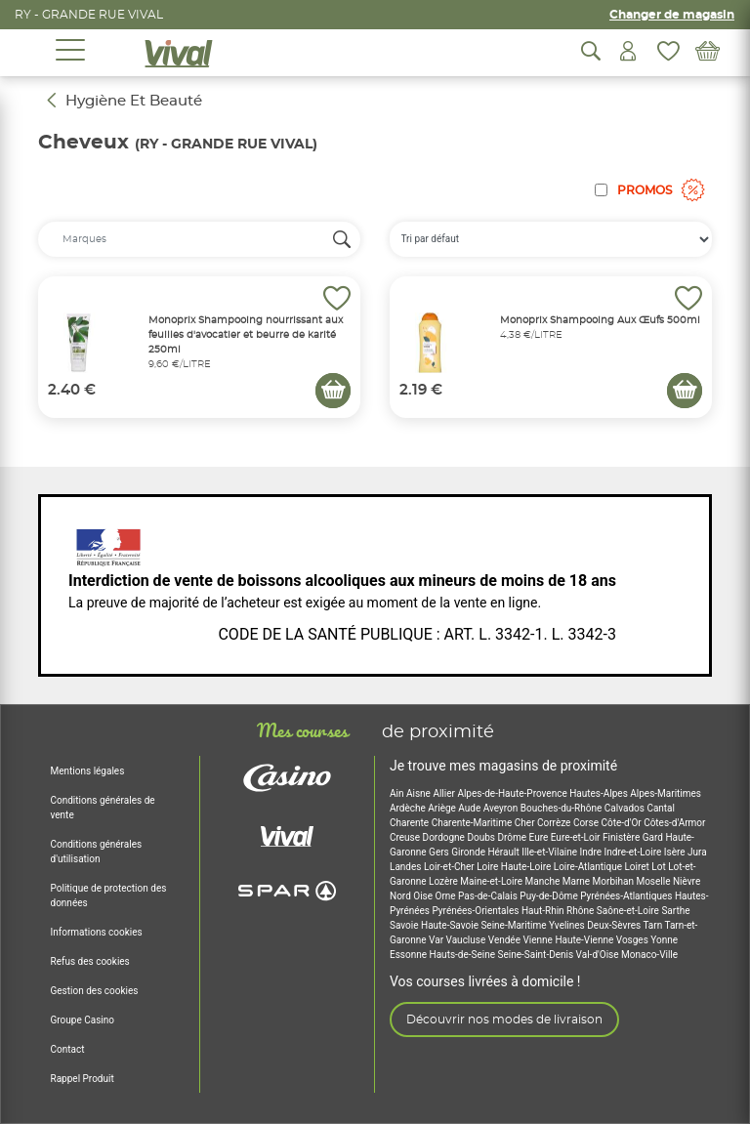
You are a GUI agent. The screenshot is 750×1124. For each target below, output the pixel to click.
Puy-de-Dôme (550, 896)
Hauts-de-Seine (464, 954)
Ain (398, 793)
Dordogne (445, 837)
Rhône (581, 910)
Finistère (623, 837)
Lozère (444, 881)
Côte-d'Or (622, 822)
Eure (540, 837)
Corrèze (555, 822)
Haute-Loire (527, 866)
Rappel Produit (82, 1078)
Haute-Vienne (585, 940)
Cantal (660, 808)
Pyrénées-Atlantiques (627, 896)
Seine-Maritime (514, 925)
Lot (659, 866)
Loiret (637, 866)
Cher (526, 822)
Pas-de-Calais (489, 896)
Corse (587, 822)
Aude (470, 808)
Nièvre (686, 881)
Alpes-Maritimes (665, 793)
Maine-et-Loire (492, 881)
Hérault (504, 852)
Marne (577, 881)
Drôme (512, 837)
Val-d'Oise (598, 954)
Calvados (625, 808)
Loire (489, 866)
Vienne (538, 940)
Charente (411, 822)
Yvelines (568, 925)
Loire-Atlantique (589, 866)
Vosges (633, 940)
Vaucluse (467, 940)
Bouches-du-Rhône (562, 808)
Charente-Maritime (473, 822)
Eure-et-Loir (577, 837)
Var (437, 940)
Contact (68, 1049)
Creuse (406, 837)
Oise (424, 896)
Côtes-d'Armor (674, 822)
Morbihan (615, 881)
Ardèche (409, 808)
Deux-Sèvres (615, 925)
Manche (543, 881)
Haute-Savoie (450, 925)
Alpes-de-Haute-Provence (513, 793)
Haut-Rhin (543, 910)
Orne (447, 896)
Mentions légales (88, 771)
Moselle (654, 881)
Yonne (664, 940)
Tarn (653, 925)
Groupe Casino (82, 1020)
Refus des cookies (90, 961)
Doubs (482, 837)
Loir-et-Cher (450, 866)
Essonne (410, 954)
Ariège (443, 808)
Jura (697, 852)
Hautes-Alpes (599, 793)
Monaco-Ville (649, 954)
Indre (592, 852)
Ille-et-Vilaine (550, 852)
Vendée (505, 940)
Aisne (419, 793)
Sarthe (675, 910)
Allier (445, 793)
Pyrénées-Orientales (476, 910)
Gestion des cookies (95, 990)
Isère (676, 852)
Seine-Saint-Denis (537, 954)
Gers (440, 852)
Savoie (405, 925)
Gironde (469, 852)
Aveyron (502, 808)
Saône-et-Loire (629, 910)
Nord (401, 896)
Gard (654, 837)
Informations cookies (97, 932)
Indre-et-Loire (634, 852)
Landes (407, 866)
